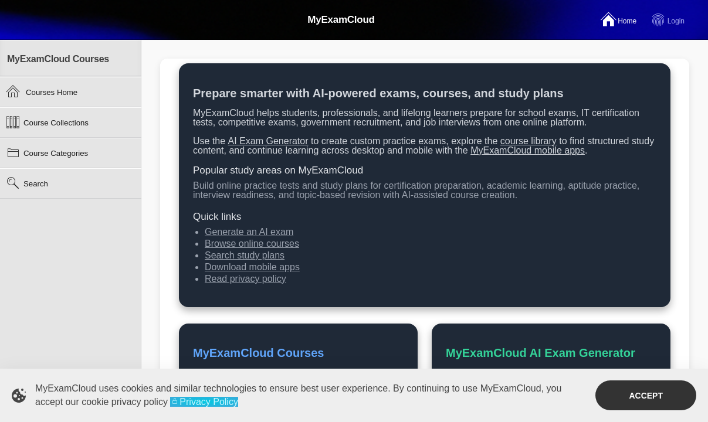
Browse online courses (252, 244)
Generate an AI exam (249, 232)
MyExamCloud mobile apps (527, 150)
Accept (646, 395)
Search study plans (244, 255)
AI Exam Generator (268, 141)
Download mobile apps (252, 267)
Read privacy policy (245, 279)
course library (528, 141)
